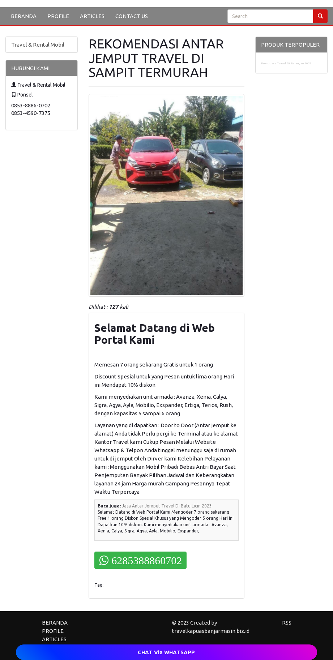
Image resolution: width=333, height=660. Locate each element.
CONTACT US (131, 16)
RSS (286, 623)
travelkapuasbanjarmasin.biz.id (210, 631)
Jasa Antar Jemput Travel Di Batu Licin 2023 (167, 505)
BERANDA (24, 16)
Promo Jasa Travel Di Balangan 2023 (286, 63)
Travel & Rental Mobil (37, 45)
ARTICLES (92, 16)
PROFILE (58, 16)
